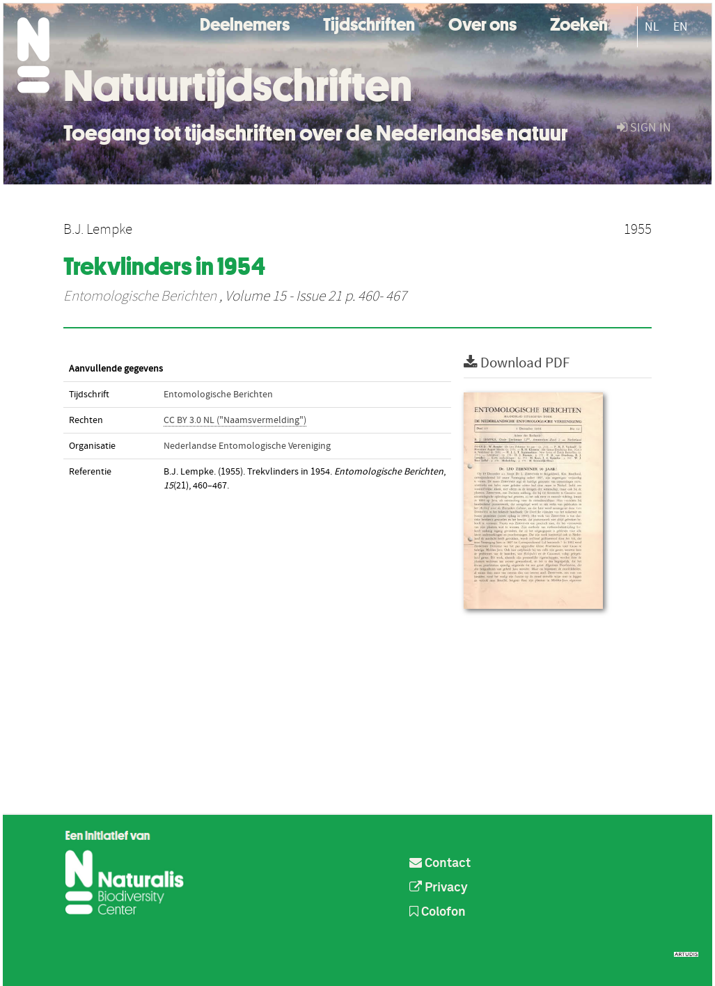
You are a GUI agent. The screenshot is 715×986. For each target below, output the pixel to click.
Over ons (482, 23)
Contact (440, 863)
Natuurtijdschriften (237, 85)
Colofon (437, 912)
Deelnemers (245, 23)
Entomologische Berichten (140, 296)
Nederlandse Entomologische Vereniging (247, 446)
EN (680, 26)
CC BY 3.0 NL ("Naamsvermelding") (235, 420)
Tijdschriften (369, 23)
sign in (644, 127)
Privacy (438, 888)
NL (652, 26)
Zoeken (579, 23)
